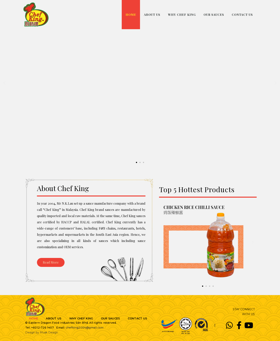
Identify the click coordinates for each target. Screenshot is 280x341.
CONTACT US (242, 15)
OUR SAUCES (214, 15)
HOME (131, 15)
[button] (136, 162)
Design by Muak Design (41, 332)
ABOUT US (152, 15)
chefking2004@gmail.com (84, 327)
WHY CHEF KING (182, 15)
